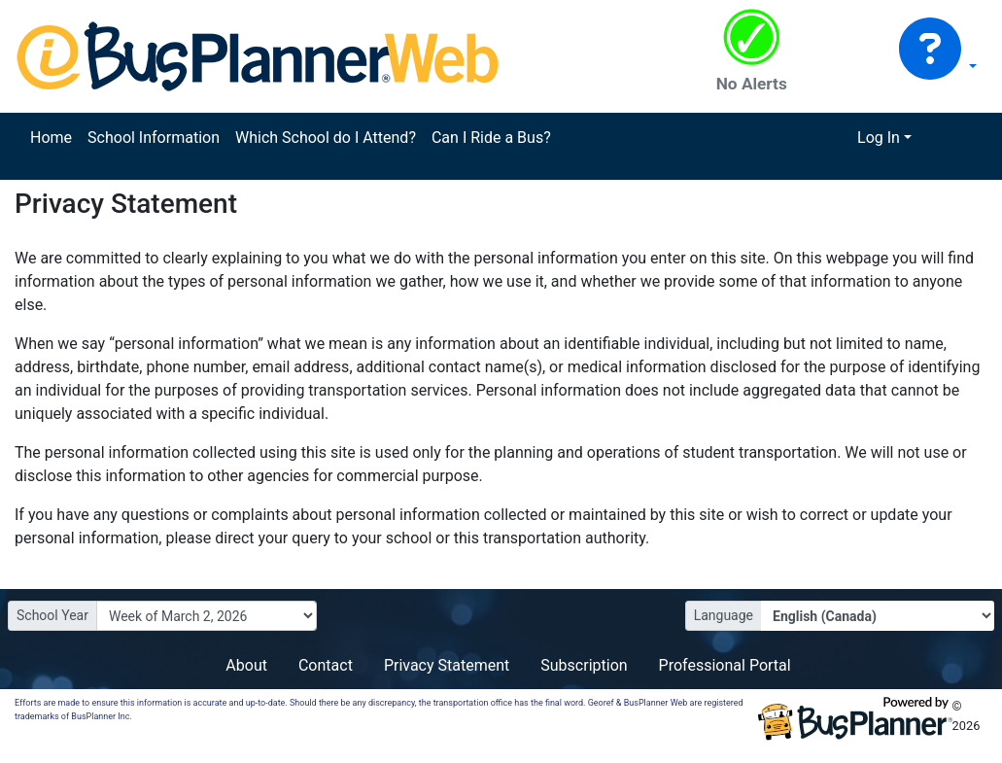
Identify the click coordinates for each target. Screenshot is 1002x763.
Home (51, 137)
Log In (878, 137)
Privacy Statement (446, 665)
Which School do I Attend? (325, 137)
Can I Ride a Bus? (491, 137)
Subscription (583, 665)
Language (723, 615)
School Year (52, 615)
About (246, 665)
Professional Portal (725, 665)
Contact (325, 665)
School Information (153, 137)
